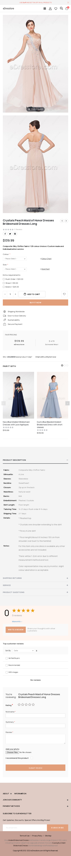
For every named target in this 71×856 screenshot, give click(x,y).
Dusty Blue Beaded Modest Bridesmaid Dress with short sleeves (49, 425)
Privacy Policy (37, 836)
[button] (62, 365)
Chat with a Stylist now (45, 357)
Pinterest (15, 233)
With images (13, 672)
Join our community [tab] (35, 800)
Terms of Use (24, 836)
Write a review (16, 629)
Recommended (14, 665)
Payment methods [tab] (35, 806)
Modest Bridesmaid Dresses (18, 840)
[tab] (35, 460)
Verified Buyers (14, 658)
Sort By (8, 650)
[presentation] (67, 403)
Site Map (48, 836)
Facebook (5, 233)
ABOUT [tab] (7, 794)
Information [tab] (18, 794)
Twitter (10, 233)
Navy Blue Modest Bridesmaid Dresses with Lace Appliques (16, 423)
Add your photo (12, 749)
